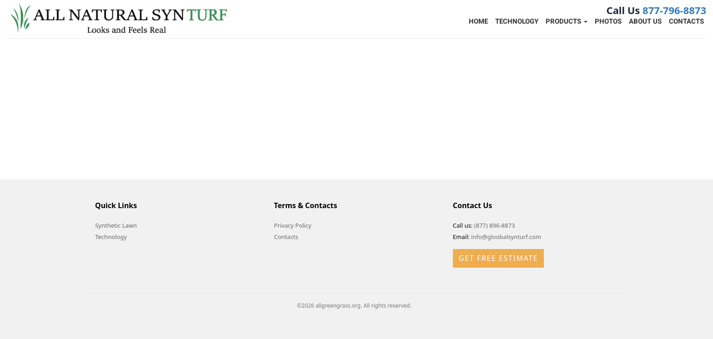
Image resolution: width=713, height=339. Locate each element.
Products (566, 21)
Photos (608, 21)
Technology (516, 21)
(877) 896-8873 (494, 225)
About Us (645, 21)
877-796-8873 (674, 10)
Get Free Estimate (498, 258)
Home (478, 21)
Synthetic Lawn (116, 225)
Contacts (686, 21)
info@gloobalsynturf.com (506, 237)
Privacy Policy (292, 225)
